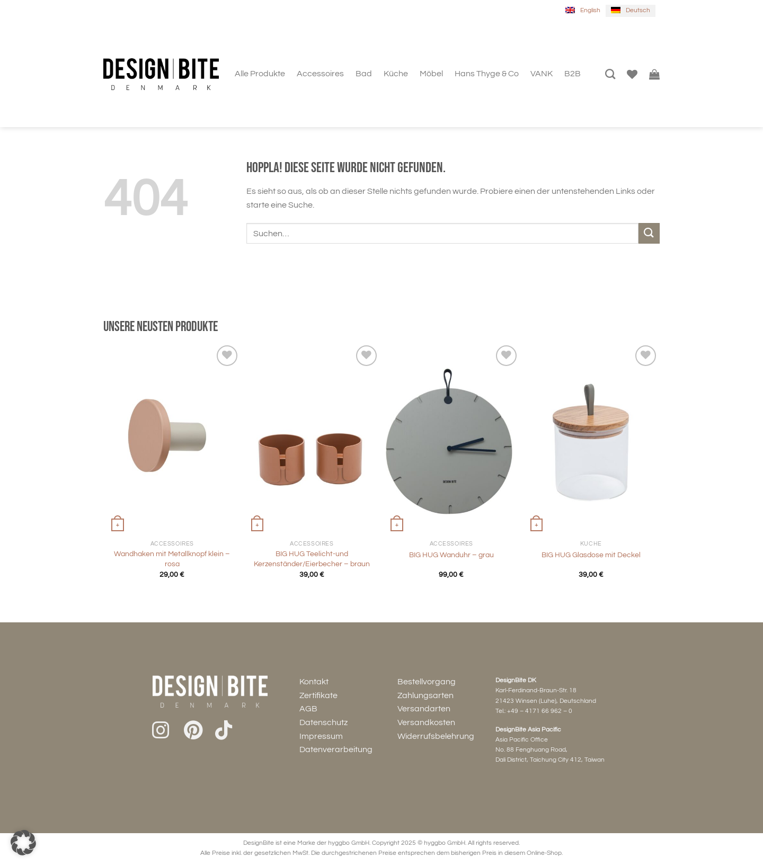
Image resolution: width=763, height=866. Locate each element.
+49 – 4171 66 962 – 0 (539, 711)
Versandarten (423, 708)
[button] (23, 842)
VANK (541, 73)
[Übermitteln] (649, 233)
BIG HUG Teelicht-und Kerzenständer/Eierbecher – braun (312, 559)
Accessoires (320, 73)
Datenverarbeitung (335, 749)
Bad (364, 73)
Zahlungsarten (425, 695)
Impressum (321, 736)
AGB (308, 708)
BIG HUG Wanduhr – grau (451, 555)
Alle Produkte (260, 73)
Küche (396, 73)
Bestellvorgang (426, 681)
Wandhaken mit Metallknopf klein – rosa (172, 559)
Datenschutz (323, 722)
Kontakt (314, 681)
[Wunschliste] (632, 74)
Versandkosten (426, 722)
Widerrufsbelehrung (435, 736)
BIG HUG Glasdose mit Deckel (591, 555)
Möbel (431, 73)
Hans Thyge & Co (487, 73)
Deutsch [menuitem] (638, 10)
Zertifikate (318, 695)
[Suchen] (610, 74)
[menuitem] (583, 11)
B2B (572, 73)
